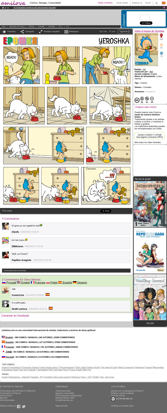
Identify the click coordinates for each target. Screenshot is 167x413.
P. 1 (67, 26)
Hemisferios (15, 367)
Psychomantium (67, 367)
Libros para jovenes (61, 377)
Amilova (5, 367)
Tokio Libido (80, 367)
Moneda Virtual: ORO (65, 398)
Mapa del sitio (62, 406)
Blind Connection (126, 367)
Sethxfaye (139, 367)
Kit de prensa (6, 395)
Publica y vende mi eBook (122, 393)
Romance (76, 377)
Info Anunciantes (7, 400)
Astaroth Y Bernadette (38, 370)
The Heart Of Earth (109, 367)
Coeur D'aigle (76, 370)
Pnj (89, 370)
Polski (51, 282)
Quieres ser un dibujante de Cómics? (127, 391)
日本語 (7, 352)
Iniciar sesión (122, 3)
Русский (9, 282)
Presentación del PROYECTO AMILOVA (18, 391)
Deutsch (80, 282)
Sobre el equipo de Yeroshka (149, 31)
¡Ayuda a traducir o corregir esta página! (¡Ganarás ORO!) (149, 136)
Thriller (96, 377)
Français (38, 282)
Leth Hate (58, 370)
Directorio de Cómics (17, 26)
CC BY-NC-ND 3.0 (121, 399)
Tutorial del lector (63, 391)
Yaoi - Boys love (107, 377)
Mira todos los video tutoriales (148, 142)
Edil (50, 370)
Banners (3, 398)
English (23, 282)
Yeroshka (51, 26)
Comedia (41, 26)
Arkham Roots (93, 367)
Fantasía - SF (37, 377)
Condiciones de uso (64, 400)
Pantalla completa (51, 31)
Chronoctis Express (30, 367)
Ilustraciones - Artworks (19, 377)
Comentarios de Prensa (10, 393)
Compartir (29, 31)
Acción (5, 377)
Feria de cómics (118, 395)
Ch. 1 (61, 26)
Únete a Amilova (105, 3)
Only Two (23, 370)
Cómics (32, 26)
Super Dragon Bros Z (49, 367)
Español (65, 282)
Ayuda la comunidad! (65, 393)
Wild (85, 370)
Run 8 (66, 370)
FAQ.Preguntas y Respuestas (69, 395)
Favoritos (11, 31)
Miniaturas (73, 31)
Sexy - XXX (86, 377)
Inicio (3, 26)
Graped (148, 367)
